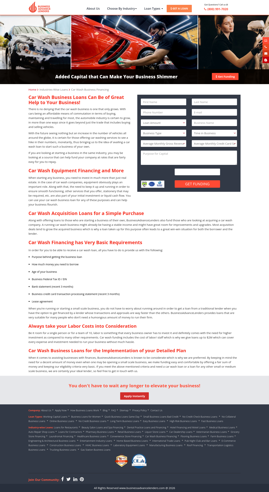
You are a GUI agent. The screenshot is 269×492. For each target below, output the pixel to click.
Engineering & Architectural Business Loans (52, 440)
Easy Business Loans (154, 421)
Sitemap (124, 410)
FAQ (113, 410)
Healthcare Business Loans (91, 436)
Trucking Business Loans (63, 449)
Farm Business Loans (222, 436)
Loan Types (153, 8)
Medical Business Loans (222, 427)
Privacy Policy (139, 410)
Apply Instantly (134, 396)
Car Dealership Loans (180, 432)
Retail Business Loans (129, 432)
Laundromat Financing (61, 436)
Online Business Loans (62, 421)
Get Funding (225, 76)
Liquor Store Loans (155, 432)
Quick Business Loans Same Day (122, 416)
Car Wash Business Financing (161, 436)
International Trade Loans (166, 440)
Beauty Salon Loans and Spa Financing (102, 427)
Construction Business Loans (65, 445)
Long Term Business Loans (124, 421)
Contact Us (156, 410)
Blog (105, 410)
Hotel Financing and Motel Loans (188, 427)
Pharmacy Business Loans (100, 432)
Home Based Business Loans (132, 440)
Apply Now (61, 410)
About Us (93, 8)
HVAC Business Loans (97, 445)
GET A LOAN (179, 8)
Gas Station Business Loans (96, 449)
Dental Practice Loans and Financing (146, 427)
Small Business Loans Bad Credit (161, 416)
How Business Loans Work (84, 410)
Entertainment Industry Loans (96, 440)
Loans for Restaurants (66, 427)
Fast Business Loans (212, 421)
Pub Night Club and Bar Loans (201, 440)
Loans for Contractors (70, 432)
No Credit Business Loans (92, 421)
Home (32, 89)
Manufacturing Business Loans (165, 445)
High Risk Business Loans (183, 421)
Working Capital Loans (55, 416)
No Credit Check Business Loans (200, 416)
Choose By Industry (122, 8)
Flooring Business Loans (194, 436)
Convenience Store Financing (126, 436)
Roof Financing (195, 445)
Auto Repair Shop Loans (41, 432)
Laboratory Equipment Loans (129, 445)
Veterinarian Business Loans (211, 432)
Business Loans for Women (86, 416)
